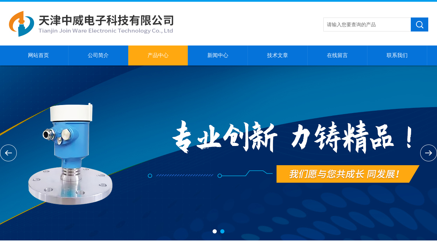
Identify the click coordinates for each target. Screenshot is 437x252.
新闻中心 (217, 55)
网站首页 (38, 55)
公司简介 (98, 55)
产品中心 (158, 55)
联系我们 (397, 55)
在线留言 (337, 55)
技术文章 (277, 55)
